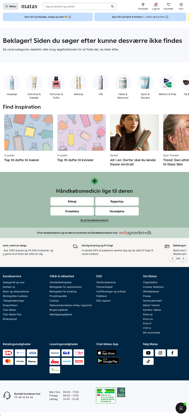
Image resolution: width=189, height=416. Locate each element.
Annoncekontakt (152, 300)
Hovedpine (117, 211)
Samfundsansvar (106, 282)
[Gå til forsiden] (29, 6)
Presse (147, 295)
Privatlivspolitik (58, 295)
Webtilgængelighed (61, 314)
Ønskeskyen (10, 318)
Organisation (150, 282)
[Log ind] (156, 6)
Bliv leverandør (151, 332)
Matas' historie (151, 305)
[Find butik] (143, 6)
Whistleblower (151, 291)
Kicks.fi (147, 323)
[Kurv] (181, 6)
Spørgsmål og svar (14, 282)
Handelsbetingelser (61, 282)
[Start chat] (181, 408)
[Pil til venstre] (172, 258)
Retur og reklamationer (16, 291)
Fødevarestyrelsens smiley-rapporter (71, 305)
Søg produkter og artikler (60, 6)
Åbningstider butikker (15, 295)
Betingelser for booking (63, 291)
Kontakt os (9, 286)
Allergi (72, 201)
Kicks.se (148, 314)
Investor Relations (153, 286)
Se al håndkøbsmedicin (94, 220)
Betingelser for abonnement (66, 286)
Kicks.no (148, 318)
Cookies (54, 300)
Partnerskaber (104, 286)
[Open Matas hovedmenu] (11, 6)
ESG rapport (103, 300)
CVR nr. (147, 327)
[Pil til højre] (183, 258)
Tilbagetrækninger (13, 300)
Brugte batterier (59, 309)
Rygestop (117, 201)
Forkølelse (72, 211)
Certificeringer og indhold (111, 291)
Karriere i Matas (152, 309)
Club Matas (9, 309)
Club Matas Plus (12, 314)
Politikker (101, 295)
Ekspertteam (10, 305)
